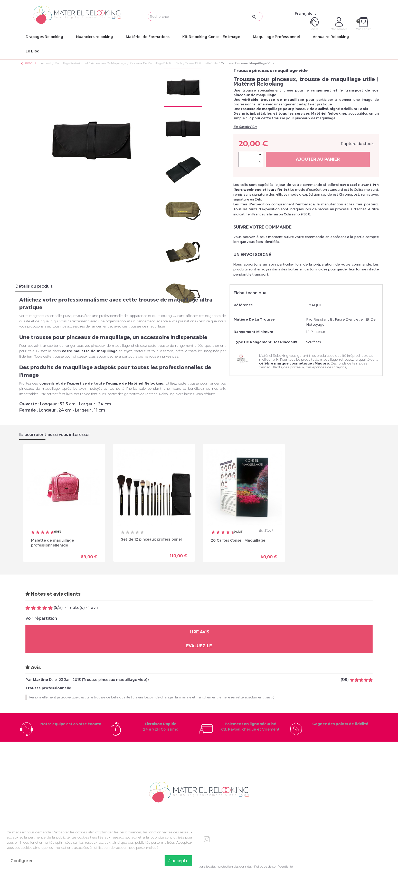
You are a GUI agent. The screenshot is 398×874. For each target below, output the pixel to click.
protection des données (235, 866)
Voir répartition (41, 618)
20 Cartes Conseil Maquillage (238, 540)
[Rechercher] (205, 16)
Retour (28, 63)
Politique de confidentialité (273, 866)
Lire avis (199, 632)
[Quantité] (248, 159)
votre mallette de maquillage (90, 351)
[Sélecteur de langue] (306, 14)
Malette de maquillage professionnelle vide (52, 542)
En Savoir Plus (245, 127)
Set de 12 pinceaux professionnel (151, 539)
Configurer (22, 860)
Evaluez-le (199, 645)
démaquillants (270, 367)
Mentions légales (204, 866)
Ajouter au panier (318, 159)
